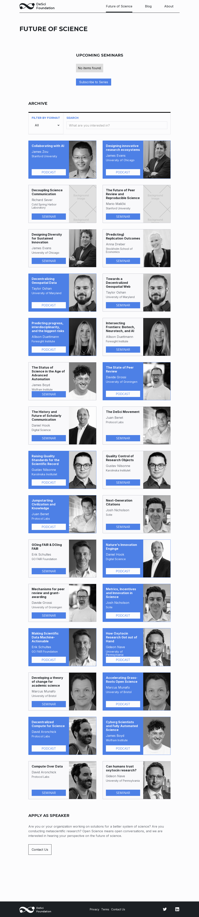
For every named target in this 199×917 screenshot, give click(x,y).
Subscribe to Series (93, 82)
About (168, 6)
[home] (37, 6)
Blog (148, 6)
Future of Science (119, 6)
